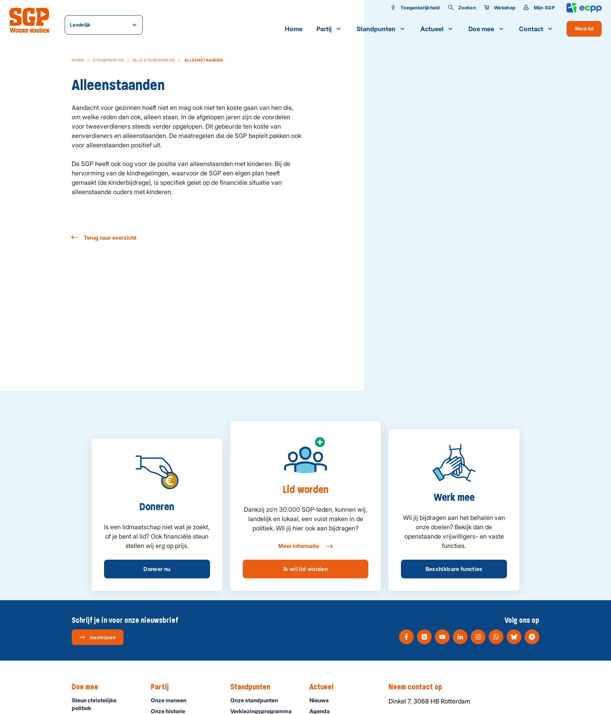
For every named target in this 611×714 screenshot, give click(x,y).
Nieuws (322, 700)
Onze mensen (172, 700)
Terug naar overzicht (104, 237)
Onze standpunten (257, 700)
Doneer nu (156, 569)
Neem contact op (419, 687)
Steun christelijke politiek (105, 703)
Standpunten (381, 29)
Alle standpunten (153, 60)
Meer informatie (305, 546)
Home (293, 29)
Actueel (437, 29)
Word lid (584, 29)
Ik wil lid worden (305, 569)
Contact (536, 29)
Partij (329, 29)
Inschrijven (97, 637)
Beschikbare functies (454, 569)
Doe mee (486, 29)
